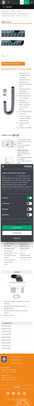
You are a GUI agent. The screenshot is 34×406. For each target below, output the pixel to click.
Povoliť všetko (17, 227)
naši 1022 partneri (12, 176)
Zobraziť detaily (23, 222)
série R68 (23, 250)
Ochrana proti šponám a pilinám (7, 15)
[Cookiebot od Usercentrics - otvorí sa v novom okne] (24, 166)
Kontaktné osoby (15, 356)
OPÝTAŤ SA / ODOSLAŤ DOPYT (11, 63)
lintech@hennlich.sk (10, 371)
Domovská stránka (5, 11)
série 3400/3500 (25, 259)
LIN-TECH (9, 7)
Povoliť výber (17, 233)
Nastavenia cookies (26, 400)
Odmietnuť (17, 238)
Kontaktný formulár (16, 360)
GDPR (20, 400)
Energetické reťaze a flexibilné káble (8, 13)
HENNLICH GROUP (16, 363)
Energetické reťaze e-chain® (24, 13)
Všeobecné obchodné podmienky (11, 400)
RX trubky (18, 15)
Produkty (19, 11)
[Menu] (31, 2)
